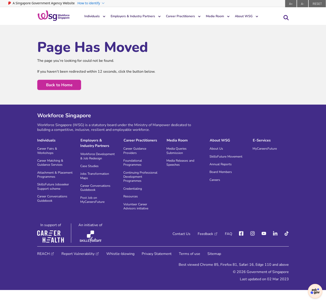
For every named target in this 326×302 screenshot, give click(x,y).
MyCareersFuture (267, 149)
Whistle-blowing (120, 265)
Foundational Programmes (134, 165)
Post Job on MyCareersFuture (95, 210)
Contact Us (181, 245)
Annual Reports (222, 171)
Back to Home (59, 85)
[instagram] (252, 245)
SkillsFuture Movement (219, 160)
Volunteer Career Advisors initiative (138, 218)
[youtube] (264, 245)
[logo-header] (53, 16)
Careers (215, 188)
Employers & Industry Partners (138, 16)
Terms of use (189, 265)
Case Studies (91, 173)
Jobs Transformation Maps (96, 184)
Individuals (93, 16)
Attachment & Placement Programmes (48, 181)
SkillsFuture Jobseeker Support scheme (52, 199)
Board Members (222, 179)
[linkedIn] (275, 245)
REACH (43, 265)
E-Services (261, 141)
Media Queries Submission (178, 152)
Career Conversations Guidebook (55, 214)
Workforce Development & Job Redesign (96, 160)
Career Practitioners (190, 16)
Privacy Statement (157, 265)
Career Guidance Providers (137, 152)
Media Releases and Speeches (182, 165)
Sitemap (214, 265)
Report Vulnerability (78, 265)
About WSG (260, 16)
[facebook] (241, 245)
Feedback (205, 245)
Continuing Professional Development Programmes (134, 183)
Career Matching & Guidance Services (52, 165)
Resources (132, 207)
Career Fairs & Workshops (49, 152)
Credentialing (134, 198)
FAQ (228, 245)
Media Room (228, 16)
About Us (217, 149)
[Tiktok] (286, 245)
